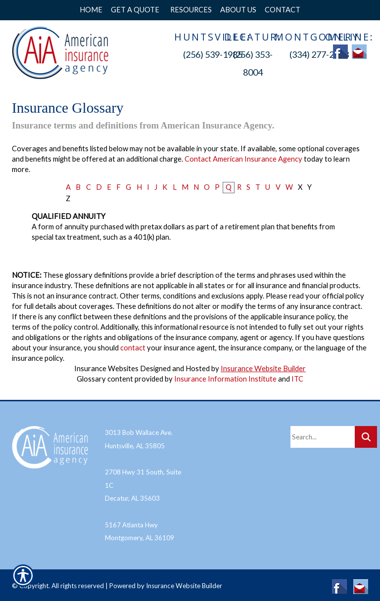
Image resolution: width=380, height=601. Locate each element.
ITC (297, 379)
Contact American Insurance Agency (243, 159)
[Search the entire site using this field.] (322, 434)
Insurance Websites (106, 368)
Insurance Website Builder (263, 368)
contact (132, 347)
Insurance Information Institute (225, 379)
